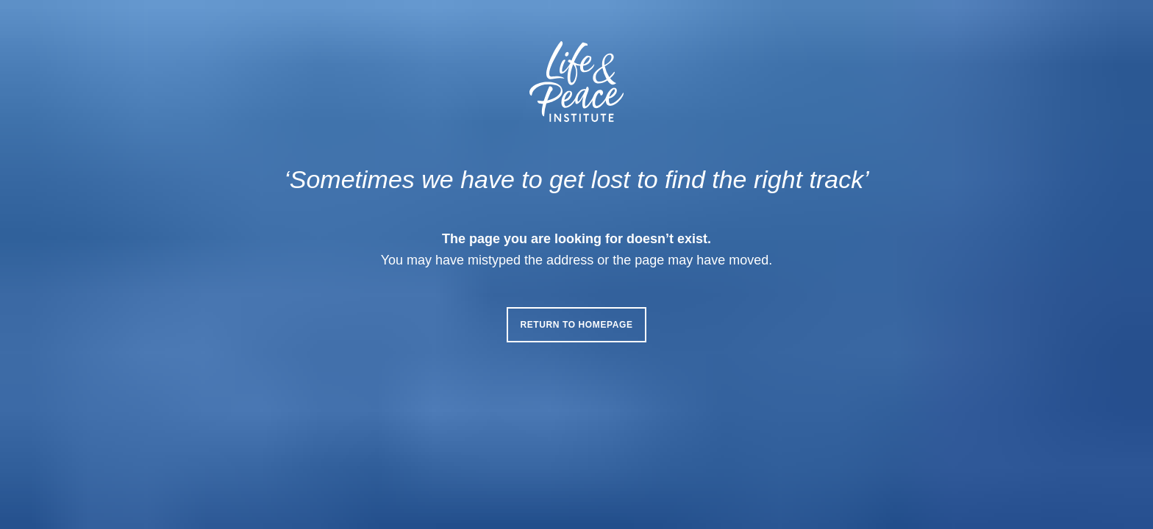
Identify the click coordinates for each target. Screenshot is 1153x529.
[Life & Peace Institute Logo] (576, 82)
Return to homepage (576, 325)
